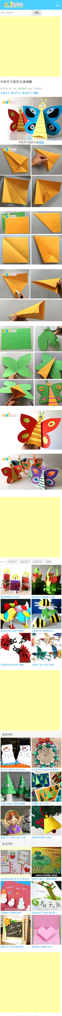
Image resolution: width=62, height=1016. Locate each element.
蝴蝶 (35, 93)
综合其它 (22, 88)
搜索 (36, 12)
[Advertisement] (30, 46)
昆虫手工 (27, 93)
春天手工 (16, 93)
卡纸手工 (5, 93)
